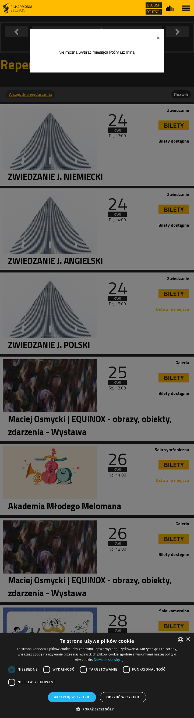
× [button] (188, 639)
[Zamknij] (158, 36)
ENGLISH (154, 5)
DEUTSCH (153, 12)
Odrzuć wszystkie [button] (123, 697)
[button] (97, 709)
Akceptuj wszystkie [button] (72, 697)
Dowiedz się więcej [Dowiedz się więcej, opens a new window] (109, 659)
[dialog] (97, 675)
